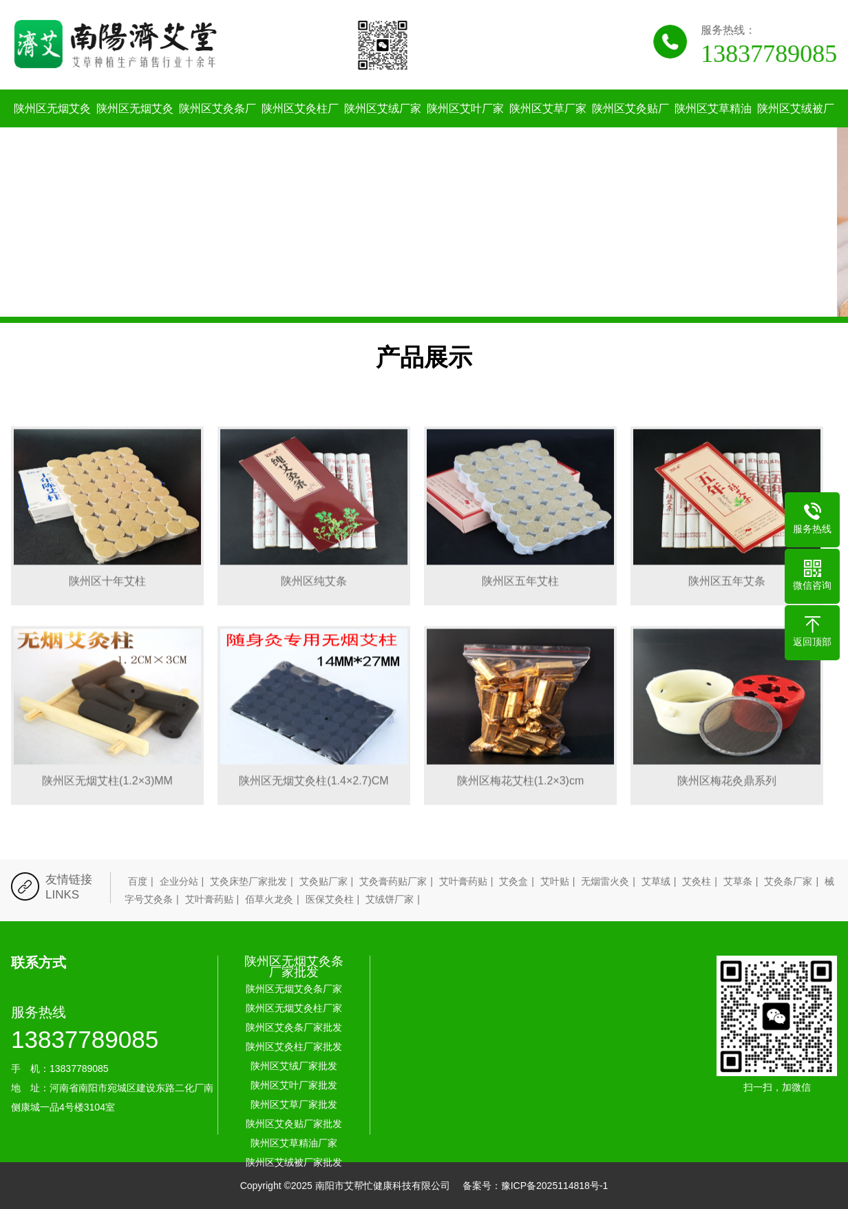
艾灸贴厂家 (323, 881)
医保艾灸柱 (330, 899)
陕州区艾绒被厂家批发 (795, 127)
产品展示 (424, 357)
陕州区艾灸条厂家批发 (217, 127)
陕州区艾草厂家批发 (547, 127)
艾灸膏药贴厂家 (393, 881)
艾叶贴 (554, 881)
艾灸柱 (696, 881)
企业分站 (179, 881)
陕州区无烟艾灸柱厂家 (134, 127)
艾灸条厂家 (788, 881)
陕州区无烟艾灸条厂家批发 (293, 967)
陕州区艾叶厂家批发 (465, 127)
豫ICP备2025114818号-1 (554, 1185)
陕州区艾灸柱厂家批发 (300, 127)
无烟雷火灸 (605, 881)
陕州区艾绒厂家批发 (382, 127)
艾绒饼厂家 (389, 899)
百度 (137, 881)
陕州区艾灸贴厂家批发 (630, 127)
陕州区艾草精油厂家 (713, 127)
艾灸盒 (513, 881)
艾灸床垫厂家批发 (248, 881)
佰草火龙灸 (269, 899)
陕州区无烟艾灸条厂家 (52, 127)
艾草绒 (656, 881)
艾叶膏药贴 (463, 881)
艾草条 (737, 881)
